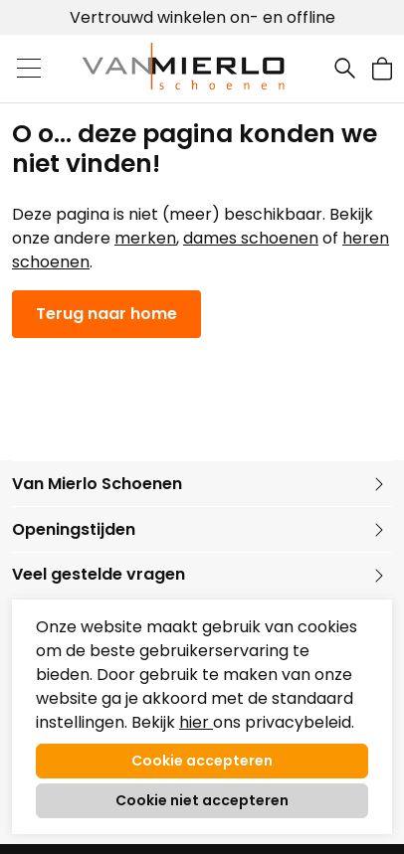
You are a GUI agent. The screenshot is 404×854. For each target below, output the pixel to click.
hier (196, 722)
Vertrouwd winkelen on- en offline (202, 17)
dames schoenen (250, 238)
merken (145, 238)
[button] (382, 68)
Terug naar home (106, 313)
